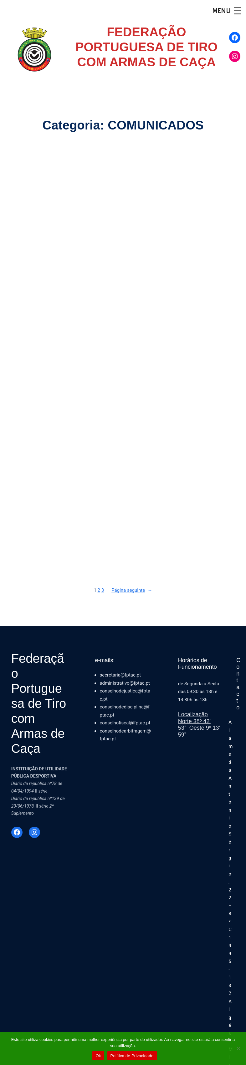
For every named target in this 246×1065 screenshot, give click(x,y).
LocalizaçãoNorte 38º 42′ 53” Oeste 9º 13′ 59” (199, 724)
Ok (98, 1055)
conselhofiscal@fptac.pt (125, 723)
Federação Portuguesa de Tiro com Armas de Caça (38, 703)
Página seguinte (131, 590)
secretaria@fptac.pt (120, 675)
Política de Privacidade (132, 1055)
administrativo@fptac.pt (125, 683)
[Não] (238, 1048)
